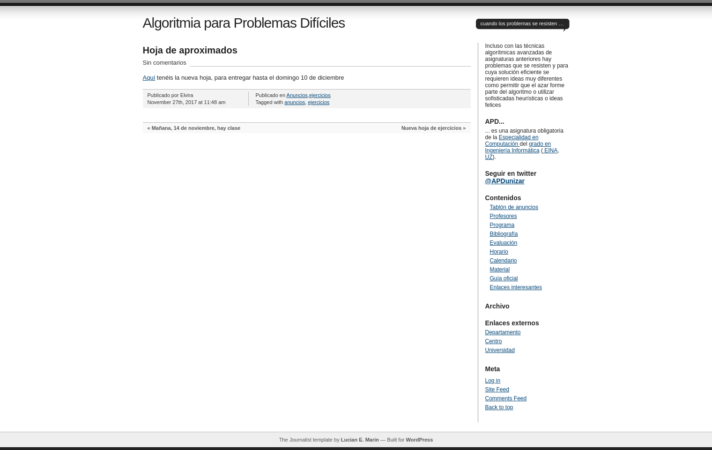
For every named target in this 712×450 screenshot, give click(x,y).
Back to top (499, 407)
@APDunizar (505, 181)
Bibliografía (504, 234)
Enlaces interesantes (516, 287)
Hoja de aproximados (190, 50)
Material (500, 269)
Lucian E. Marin (360, 439)
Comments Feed (506, 398)
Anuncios (297, 95)
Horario (499, 251)
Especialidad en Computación (512, 140)
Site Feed (497, 389)
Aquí (149, 77)
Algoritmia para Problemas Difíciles (244, 22)
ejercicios (320, 95)
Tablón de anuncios (514, 207)
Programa (502, 225)
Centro (493, 341)
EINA (550, 150)
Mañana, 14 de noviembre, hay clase (196, 128)
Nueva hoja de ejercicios (431, 128)
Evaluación (504, 243)
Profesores (503, 216)
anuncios (294, 102)
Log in (493, 380)
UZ (489, 157)
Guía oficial (504, 278)
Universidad (500, 350)
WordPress (419, 439)
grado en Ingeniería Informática (518, 147)
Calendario (503, 260)
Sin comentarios (164, 62)
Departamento (503, 332)
